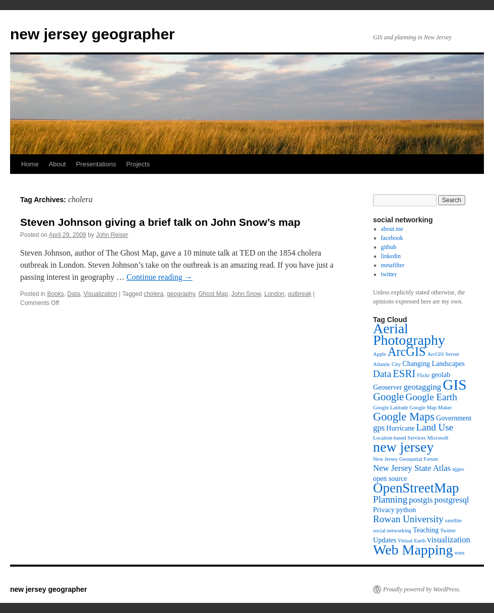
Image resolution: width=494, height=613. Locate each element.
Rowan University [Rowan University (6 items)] (408, 519)
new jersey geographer (92, 34)
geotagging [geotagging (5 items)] (423, 387)
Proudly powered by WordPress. (422, 589)
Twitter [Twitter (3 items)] (448, 530)
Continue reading (160, 277)
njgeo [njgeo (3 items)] (458, 469)
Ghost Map (213, 293)
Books (55, 293)
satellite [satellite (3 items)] (453, 520)
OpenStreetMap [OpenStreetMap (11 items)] (416, 488)
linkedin (391, 256)
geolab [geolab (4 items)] (440, 375)
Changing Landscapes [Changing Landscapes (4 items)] (433, 363)
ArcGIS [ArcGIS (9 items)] (406, 351)
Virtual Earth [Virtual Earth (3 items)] (411, 540)
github (389, 247)
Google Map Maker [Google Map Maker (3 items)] (431, 407)
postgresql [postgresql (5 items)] (452, 500)
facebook (392, 237)
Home (30, 164)
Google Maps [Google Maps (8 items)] (404, 416)
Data (73, 293)
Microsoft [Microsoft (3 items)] (437, 438)
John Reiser (112, 234)
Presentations (96, 164)
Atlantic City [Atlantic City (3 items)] (387, 364)
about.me (392, 228)
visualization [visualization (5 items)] (448, 539)
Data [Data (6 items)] (382, 374)
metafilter (393, 265)
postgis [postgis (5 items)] (421, 500)
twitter (389, 274)
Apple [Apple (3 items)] (379, 354)
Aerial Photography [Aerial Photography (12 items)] (409, 334)
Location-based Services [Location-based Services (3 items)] (399, 438)
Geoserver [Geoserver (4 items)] (387, 387)
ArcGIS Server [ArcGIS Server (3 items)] (443, 354)
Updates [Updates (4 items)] (384, 540)
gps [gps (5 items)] (379, 428)
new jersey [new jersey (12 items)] (403, 447)
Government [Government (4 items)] (453, 418)
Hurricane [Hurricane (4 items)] (400, 428)
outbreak (300, 293)
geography (181, 293)
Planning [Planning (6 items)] (390, 499)
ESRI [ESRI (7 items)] (404, 373)
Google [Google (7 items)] (388, 397)
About (57, 164)
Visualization (100, 293)
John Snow (246, 293)
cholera (153, 293)
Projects (138, 164)
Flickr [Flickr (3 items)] (423, 375)
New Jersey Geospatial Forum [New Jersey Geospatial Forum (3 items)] (405, 459)
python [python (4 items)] (406, 510)
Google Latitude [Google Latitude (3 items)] (390, 407)
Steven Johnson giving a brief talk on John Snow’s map (160, 222)
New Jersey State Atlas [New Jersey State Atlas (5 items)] (412, 468)
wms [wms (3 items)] (460, 553)
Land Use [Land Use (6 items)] (434, 427)
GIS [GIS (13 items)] (454, 385)
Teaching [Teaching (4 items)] (426, 530)
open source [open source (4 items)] (390, 478)
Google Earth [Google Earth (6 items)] (431, 397)
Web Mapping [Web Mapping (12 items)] (413, 550)
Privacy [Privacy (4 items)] (384, 510)
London (274, 293)
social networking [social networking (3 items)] (392, 530)
